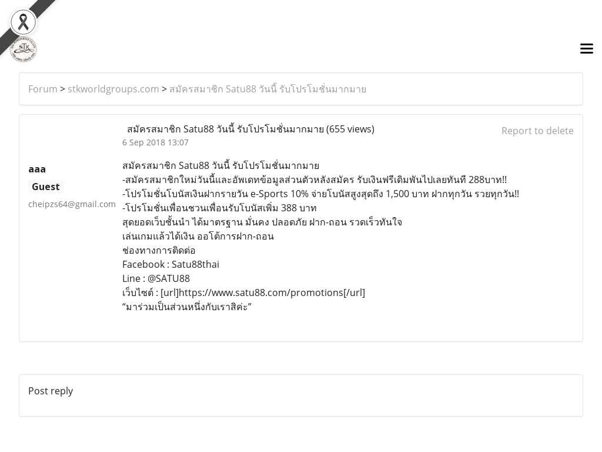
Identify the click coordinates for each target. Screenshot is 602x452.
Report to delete (537, 130)
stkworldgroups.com (113, 88)
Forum (43, 88)
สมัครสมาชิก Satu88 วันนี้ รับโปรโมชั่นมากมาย (267, 88)
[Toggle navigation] (587, 49)
